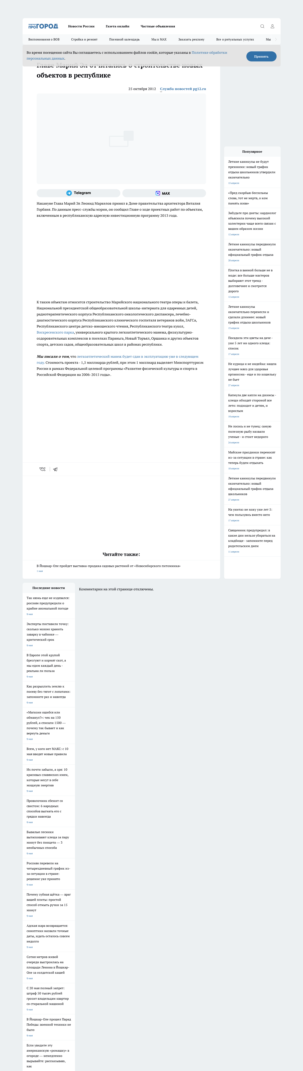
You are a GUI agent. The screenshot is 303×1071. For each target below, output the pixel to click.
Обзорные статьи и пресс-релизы (143, 935)
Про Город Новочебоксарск (72, 906)
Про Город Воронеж (137, 906)
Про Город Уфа (134, 911)
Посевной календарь (124, 39)
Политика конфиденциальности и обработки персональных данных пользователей (70, 1012)
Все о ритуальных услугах (235, 39)
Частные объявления (158, 26)
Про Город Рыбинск (103, 911)
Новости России (81, 26)
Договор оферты (32, 935)
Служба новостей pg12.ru (183, 88)
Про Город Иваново (172, 906)
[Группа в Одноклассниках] (209, 912)
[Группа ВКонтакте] (199, 912)
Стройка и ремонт (84, 39)
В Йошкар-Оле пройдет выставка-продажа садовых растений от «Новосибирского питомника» (121, 569)
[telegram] (57, 469)
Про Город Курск (66, 911)
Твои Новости (30, 911)
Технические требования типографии (94, 935)
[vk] (42, 469)
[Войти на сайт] (273, 26)
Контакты (78, 940)
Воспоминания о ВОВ (43, 39)
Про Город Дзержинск (35, 920)
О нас (26, 940)
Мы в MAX (159, 39)
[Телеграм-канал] (78, 193)
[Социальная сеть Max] (164, 193)
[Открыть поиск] (262, 26)
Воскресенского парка (55, 332)
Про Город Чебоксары (35, 906)
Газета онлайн (117, 26)
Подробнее (129, 1006)
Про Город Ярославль (104, 906)
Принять (261, 56)
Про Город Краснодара (105, 920)
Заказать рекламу (191, 39)
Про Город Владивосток (70, 920)
